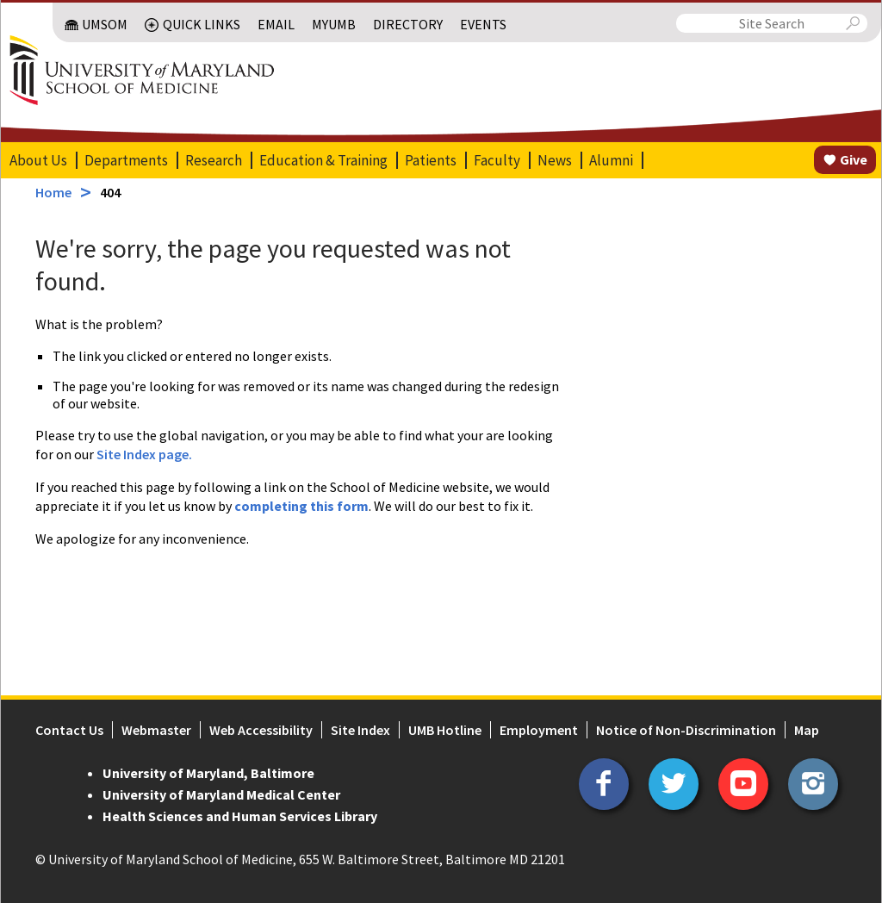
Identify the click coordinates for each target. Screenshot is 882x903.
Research (212, 160)
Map (805, 729)
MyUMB (335, 24)
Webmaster (155, 729)
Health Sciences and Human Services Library (239, 816)
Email (276, 24)
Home (52, 192)
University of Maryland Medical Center (220, 794)
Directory (409, 24)
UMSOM (105, 24)
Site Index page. (143, 454)
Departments (125, 160)
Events (484, 24)
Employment (538, 729)
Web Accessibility (260, 729)
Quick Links (202, 24)
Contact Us (68, 729)
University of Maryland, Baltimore (208, 773)
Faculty (496, 160)
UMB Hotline (444, 729)
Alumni (610, 160)
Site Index (359, 729)
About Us (37, 160)
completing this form (300, 505)
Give (854, 159)
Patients (430, 160)
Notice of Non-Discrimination (685, 729)
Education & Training (322, 160)
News (554, 160)
